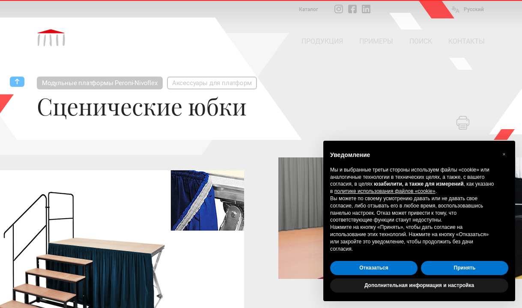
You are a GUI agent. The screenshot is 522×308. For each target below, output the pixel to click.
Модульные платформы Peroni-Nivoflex (100, 83)
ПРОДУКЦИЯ (322, 41)
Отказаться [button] (373, 268)
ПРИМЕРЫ (376, 41)
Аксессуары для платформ (212, 83)
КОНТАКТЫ (466, 41)
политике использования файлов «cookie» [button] (384, 191)
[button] (504, 154)
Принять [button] (465, 268)
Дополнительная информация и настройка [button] (419, 285)
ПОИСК (420, 41)
